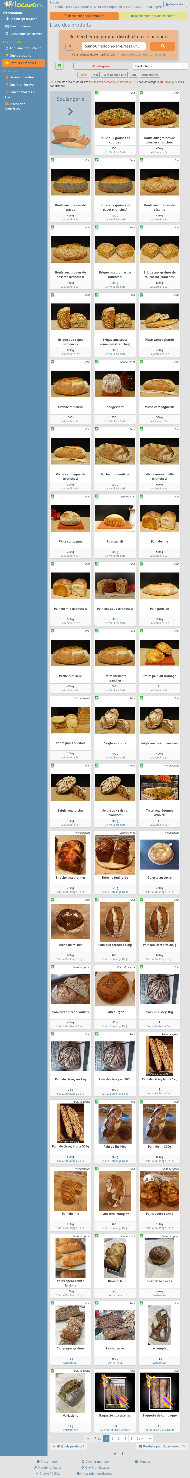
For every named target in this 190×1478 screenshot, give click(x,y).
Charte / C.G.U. (47, 1473)
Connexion (175, 4)
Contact (142, 1462)
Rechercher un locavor (23, 34)
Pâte (134, 75)
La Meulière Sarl (115, 152)
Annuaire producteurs (23, 48)
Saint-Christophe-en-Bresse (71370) (115, 82)
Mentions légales (47, 1468)
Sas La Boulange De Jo (70, 892)
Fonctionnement (19, 26)
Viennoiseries (149, 75)
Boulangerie (169, 82)
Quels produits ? (68, 1446)
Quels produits (18, 55)
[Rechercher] (162, 46)
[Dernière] (149, 1438)
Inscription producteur (95, 1473)
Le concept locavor (21, 19)
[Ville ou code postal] (114, 46)
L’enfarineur (115, 1295)
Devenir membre (19, 77)
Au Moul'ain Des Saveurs (115, 1429)
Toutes (83, 75)
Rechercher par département (153, 16)
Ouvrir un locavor (20, 85)
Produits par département (162, 1446)
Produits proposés (20, 63)
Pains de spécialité (114, 75)
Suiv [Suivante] (140, 1438)
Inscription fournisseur (15, 106)
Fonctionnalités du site (21, 94)
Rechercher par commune (84, 16)
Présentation (47, 1462)
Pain (95, 75)
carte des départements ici (146, 54)
